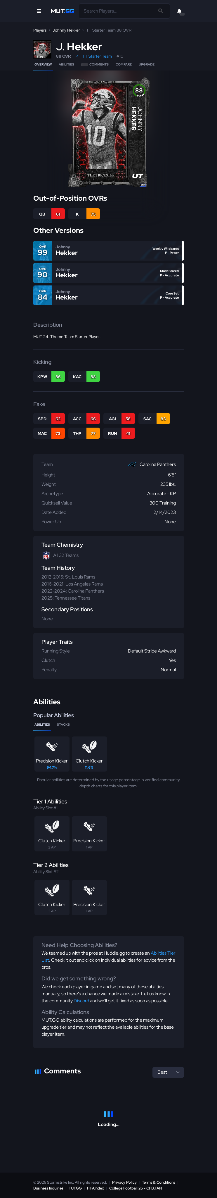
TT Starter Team (97, 56)
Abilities (66, 64)
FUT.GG (75, 1188)
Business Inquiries (48, 1188)
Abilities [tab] (42, 724)
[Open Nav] (39, 11)
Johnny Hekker (66, 30)
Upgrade (146, 64)
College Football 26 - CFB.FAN (135, 1188)
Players (39, 30)
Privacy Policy (124, 1182)
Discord (81, 1001)
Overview (43, 64)
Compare (124, 64)
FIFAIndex (95, 1188)
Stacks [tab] (63, 724)
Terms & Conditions (158, 1182)
